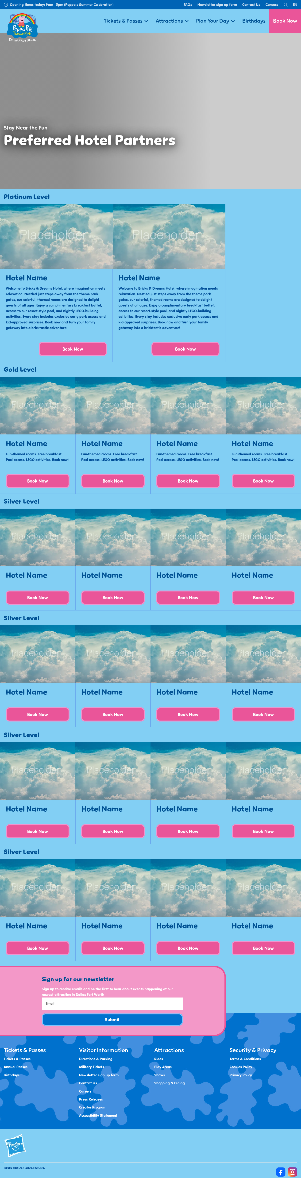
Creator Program (92, 1107)
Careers (272, 4)
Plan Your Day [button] (215, 21)
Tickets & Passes (17, 1059)
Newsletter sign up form (217, 4)
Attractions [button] (172, 21)
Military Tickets (91, 1067)
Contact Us (251, 4)
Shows (159, 1075)
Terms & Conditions (245, 1059)
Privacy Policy (241, 1075)
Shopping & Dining (169, 1083)
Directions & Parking (95, 1059)
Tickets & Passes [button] (126, 21)
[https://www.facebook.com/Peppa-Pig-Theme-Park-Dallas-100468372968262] (281, 1172)
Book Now (285, 21)
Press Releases (91, 1099)
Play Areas (163, 1067)
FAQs (188, 4)
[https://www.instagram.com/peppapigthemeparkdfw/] (292, 1172)
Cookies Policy (241, 1067)
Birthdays (254, 21)
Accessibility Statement (98, 1115)
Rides (158, 1059)
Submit (112, 1019)
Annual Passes (15, 1067)
